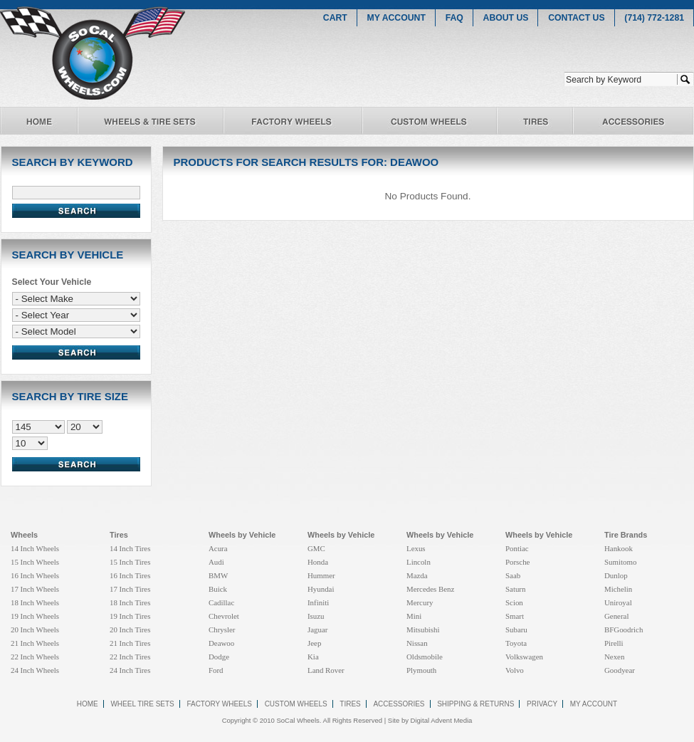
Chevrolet (224, 616)
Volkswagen (524, 656)
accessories (398, 704)
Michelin (618, 589)
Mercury (419, 602)
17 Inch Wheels (35, 589)
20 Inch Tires (130, 629)
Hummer (321, 575)
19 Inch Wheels (35, 616)
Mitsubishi (423, 629)
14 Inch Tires (130, 548)
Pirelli (614, 643)
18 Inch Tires (130, 602)
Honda (317, 562)
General (616, 616)
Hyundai (320, 589)
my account (593, 704)
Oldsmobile (424, 656)
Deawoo (221, 643)
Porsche (517, 562)
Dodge (219, 656)
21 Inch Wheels (35, 643)
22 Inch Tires (130, 656)
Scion (514, 602)
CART (335, 18)
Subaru (516, 629)
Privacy (542, 704)
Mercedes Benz (430, 589)
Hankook (618, 548)
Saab (512, 575)
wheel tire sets (142, 704)
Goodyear (619, 670)
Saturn (515, 589)
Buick (218, 589)
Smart (514, 616)
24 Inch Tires (130, 670)
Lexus (416, 548)
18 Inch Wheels (35, 602)
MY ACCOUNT (396, 18)
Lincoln (418, 562)
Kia (313, 656)
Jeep (314, 643)
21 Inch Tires (130, 643)
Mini (413, 616)
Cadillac (221, 602)
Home (87, 704)
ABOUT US (506, 18)
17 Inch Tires (130, 589)
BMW (218, 575)
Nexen (614, 656)
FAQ (454, 18)
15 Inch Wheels (35, 562)
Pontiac (517, 548)
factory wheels (219, 704)
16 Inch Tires (130, 575)
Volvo (514, 670)
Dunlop (616, 575)
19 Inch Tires (130, 616)
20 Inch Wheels (35, 629)
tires (350, 704)
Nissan (417, 643)
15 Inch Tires (130, 562)
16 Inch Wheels (35, 575)
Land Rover (326, 670)
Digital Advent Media (442, 720)
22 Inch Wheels (35, 656)
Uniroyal (618, 602)
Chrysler (222, 629)
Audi (216, 562)
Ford (216, 670)
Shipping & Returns (475, 704)
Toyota (516, 643)
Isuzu (316, 616)
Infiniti (318, 602)
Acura (218, 548)
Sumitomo (620, 562)
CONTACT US (576, 18)
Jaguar (317, 629)
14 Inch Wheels (35, 548)
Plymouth (421, 670)
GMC (316, 548)
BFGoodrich (623, 629)
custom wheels (296, 704)
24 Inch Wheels (35, 670)
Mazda (417, 575)
